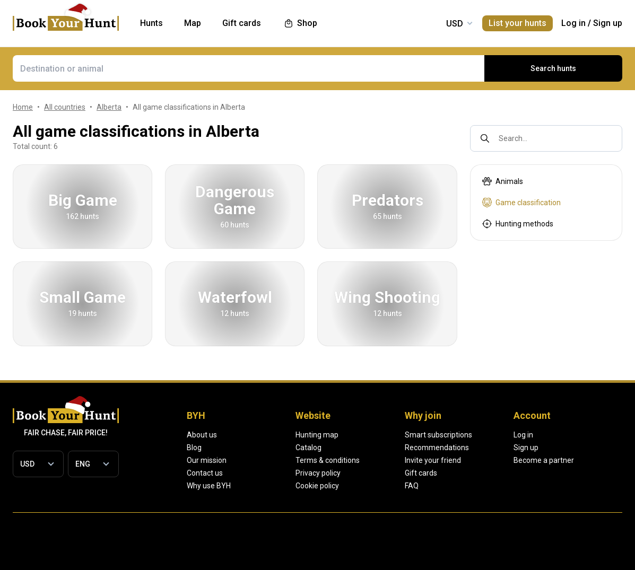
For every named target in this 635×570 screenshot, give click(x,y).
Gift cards (493, 473)
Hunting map (353, 435)
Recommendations (509, 447)
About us (202, 435)
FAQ (484, 485)
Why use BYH (209, 485)
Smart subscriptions (510, 435)
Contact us (205, 473)
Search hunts (553, 68)
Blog (194, 447)
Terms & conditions (364, 460)
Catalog (345, 447)
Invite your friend (505, 460)
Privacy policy (354, 473)
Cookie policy (354, 485)
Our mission (207, 460)
